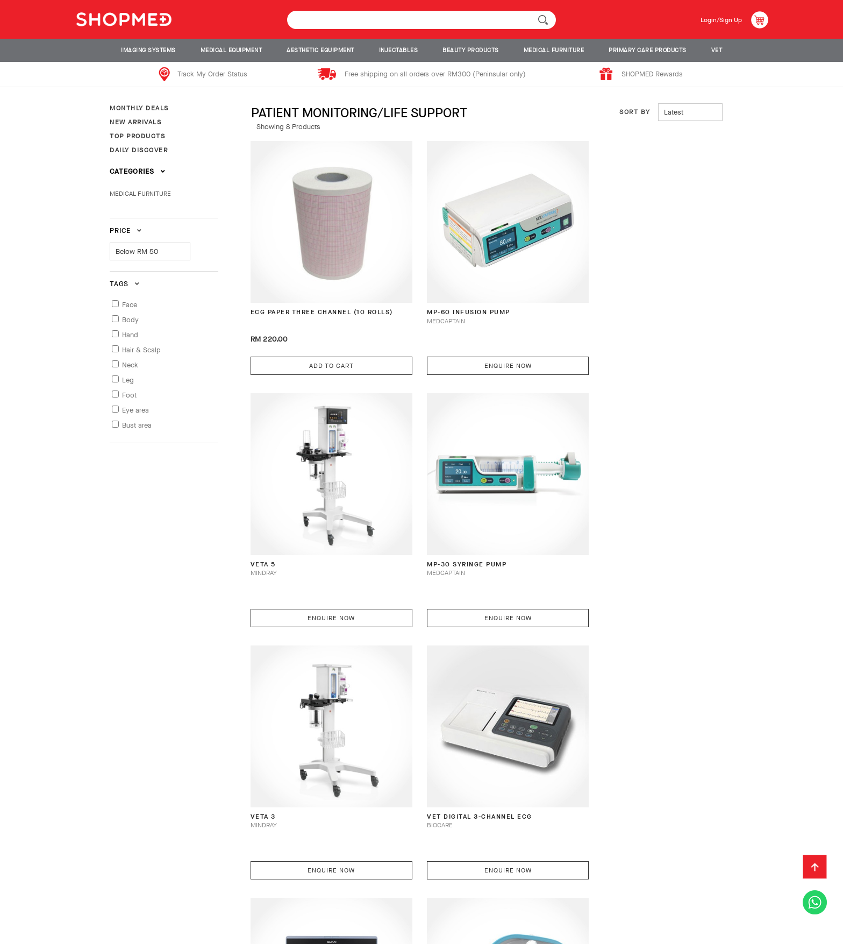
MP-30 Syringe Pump (294, 523)
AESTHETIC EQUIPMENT (320, 50)
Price (126, 230)
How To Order (98, 886)
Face (129, 304)
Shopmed (695, 931)
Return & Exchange (271, 886)
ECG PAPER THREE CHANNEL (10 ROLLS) (312, 296)
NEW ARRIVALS (135, 122)
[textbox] (421, 20)
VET (717, 50)
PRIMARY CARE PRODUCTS (648, 50)
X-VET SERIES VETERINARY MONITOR (302, 759)
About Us (39, 886)
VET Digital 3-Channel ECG (621, 523)
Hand (130, 334)
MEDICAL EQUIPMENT (231, 50)
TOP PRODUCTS (137, 136)
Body (130, 319)
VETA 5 (578, 291)
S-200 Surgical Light (453, 755)
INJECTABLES (398, 50)
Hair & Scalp (141, 349)
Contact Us (408, 886)
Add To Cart (321, 344)
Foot (129, 395)
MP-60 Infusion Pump (453, 291)
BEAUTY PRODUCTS (470, 50)
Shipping (203, 886)
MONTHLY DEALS (139, 108)
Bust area (137, 425)
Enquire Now (478, 344)
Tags (125, 283)
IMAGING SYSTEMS (148, 50)
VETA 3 (421, 523)
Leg (128, 380)
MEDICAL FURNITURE (554, 50)
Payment (155, 886)
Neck (130, 365)
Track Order (347, 886)
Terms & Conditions (483, 886)
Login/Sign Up (717, 19)
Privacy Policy (49, 903)
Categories (138, 171)
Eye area (135, 410)
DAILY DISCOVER (139, 150)
